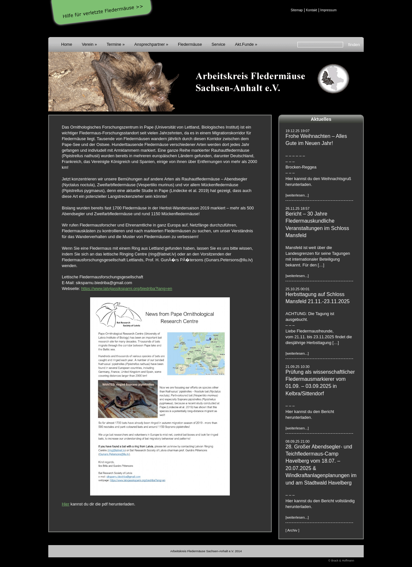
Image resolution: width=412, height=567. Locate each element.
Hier (65, 504)
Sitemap (297, 10)
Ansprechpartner (149, 44)
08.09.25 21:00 (298, 441)
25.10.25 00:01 (298, 289)
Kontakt (311, 10)
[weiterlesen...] (297, 195)
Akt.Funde (244, 44)
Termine (114, 44)
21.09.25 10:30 (298, 367)
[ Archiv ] (292, 530)
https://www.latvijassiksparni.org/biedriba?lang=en (126, 288)
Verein (87, 44)
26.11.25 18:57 (298, 208)
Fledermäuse (190, 44)
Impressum (328, 10)
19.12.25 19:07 (298, 131)
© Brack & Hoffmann (341, 560)
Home (66, 44)
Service (218, 44)
